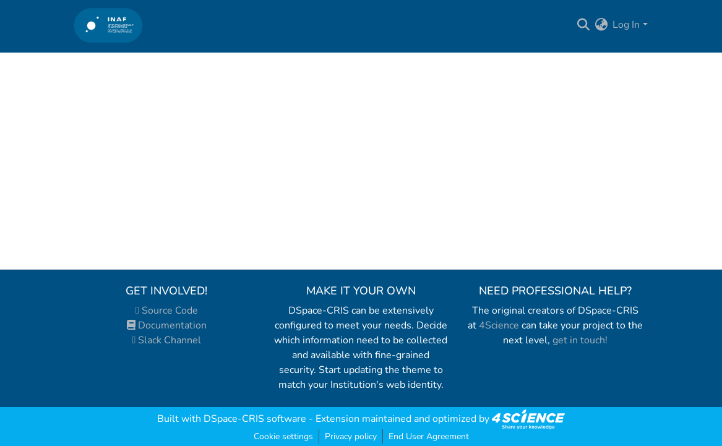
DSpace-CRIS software (255, 419)
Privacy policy (351, 436)
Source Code (166, 310)
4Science (499, 325)
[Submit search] (583, 24)
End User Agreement (429, 436)
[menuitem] (601, 24)
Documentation (167, 325)
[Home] (109, 25)
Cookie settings (283, 436)
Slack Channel (167, 340)
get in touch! (580, 340)
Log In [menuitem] (626, 25)
